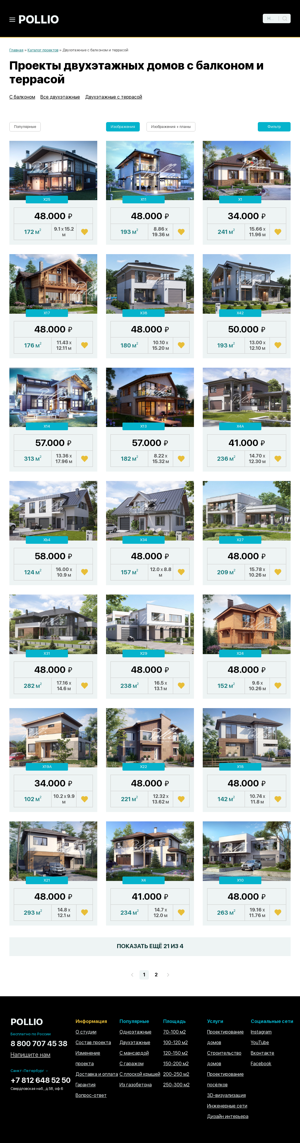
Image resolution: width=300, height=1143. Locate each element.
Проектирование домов (225, 1037)
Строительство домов (224, 1058)
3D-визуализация (226, 1095)
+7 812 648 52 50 (41, 1080)
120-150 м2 (175, 1053)
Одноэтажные (135, 1032)
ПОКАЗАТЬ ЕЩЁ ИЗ (150, 946)
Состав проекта (93, 1042)
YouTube (260, 1042)
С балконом (22, 97)
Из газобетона (136, 1085)
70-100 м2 (174, 1032)
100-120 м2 (175, 1042)
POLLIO (38, 19)
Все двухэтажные (60, 97)
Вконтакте (262, 1053)
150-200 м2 (176, 1063)
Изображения (123, 126)
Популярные (25, 126)
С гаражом (132, 1063)
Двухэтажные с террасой (113, 97)
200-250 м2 (176, 1074)
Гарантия (86, 1085)
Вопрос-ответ (91, 1095)
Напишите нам (30, 1055)
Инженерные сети (227, 1106)
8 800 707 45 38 (39, 1043)
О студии (86, 1032)
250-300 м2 (176, 1085)
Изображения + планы (171, 126)
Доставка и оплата (97, 1074)
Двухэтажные (135, 1042)
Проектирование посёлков (225, 1079)
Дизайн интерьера (227, 1116)
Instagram (261, 1032)
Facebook (261, 1063)
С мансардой (134, 1053)
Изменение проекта (88, 1058)
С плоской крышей (140, 1074)
